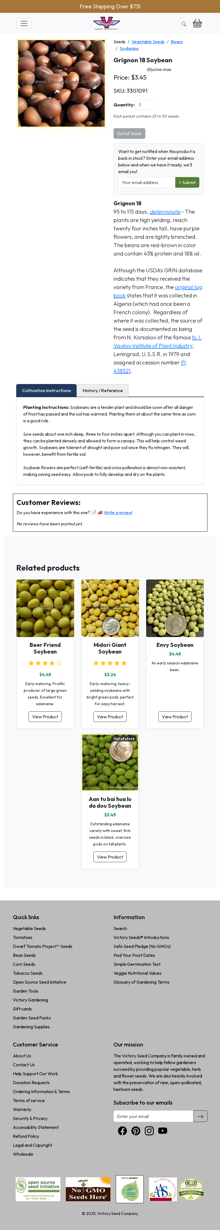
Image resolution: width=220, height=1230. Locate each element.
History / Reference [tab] (103, 390)
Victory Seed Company (117, 1213)
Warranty (22, 1109)
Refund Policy (26, 1136)
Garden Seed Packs (32, 1018)
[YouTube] (162, 1130)
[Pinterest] (135, 1130)
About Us (22, 1056)
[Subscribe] (200, 1116)
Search (120, 928)
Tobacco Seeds (27, 973)
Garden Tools (25, 991)
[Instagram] (149, 1130)
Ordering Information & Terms (41, 1091)
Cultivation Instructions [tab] (46, 390)
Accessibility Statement (36, 1127)
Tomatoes (22, 937)
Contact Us (24, 1064)
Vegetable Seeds (148, 41)
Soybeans (129, 48)
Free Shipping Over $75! (110, 6)
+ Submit (187, 182)
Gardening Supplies (31, 1026)
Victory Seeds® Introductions (141, 937)
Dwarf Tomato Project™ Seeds (42, 946)
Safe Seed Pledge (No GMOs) (142, 946)
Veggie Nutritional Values (137, 973)
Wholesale (23, 1154)
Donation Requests (31, 1082)
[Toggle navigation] (24, 23)
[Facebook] (122, 1130)
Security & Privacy (30, 1118)
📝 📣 (112, 512)
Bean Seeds (24, 955)
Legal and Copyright (32, 1145)
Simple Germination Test (136, 964)
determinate (165, 211)
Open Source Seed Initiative (39, 982)
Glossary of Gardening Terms (141, 982)
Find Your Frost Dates (134, 955)
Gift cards (22, 1009)
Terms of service (29, 1100)
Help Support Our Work (35, 1073)
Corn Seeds (24, 964)
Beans (177, 41)
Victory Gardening (30, 1000)
